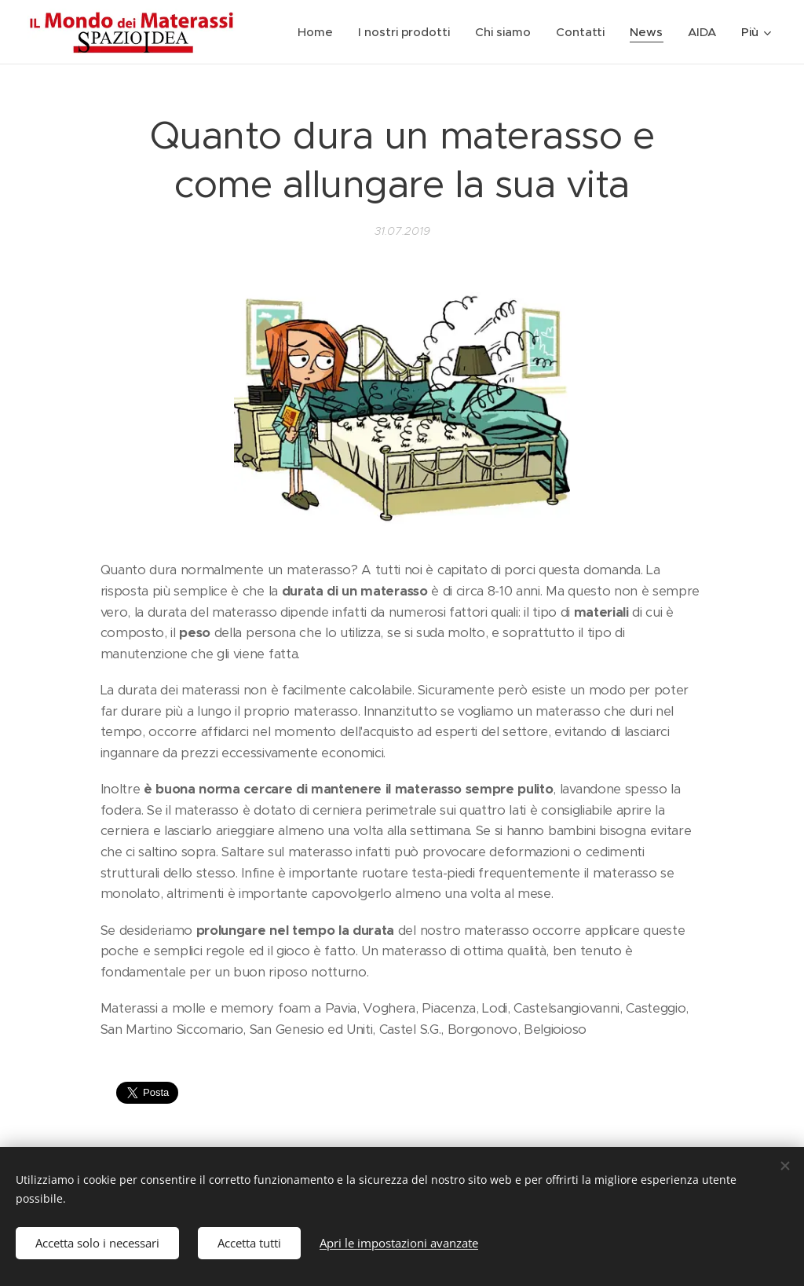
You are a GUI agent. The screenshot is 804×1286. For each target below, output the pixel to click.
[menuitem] (318, 32)
